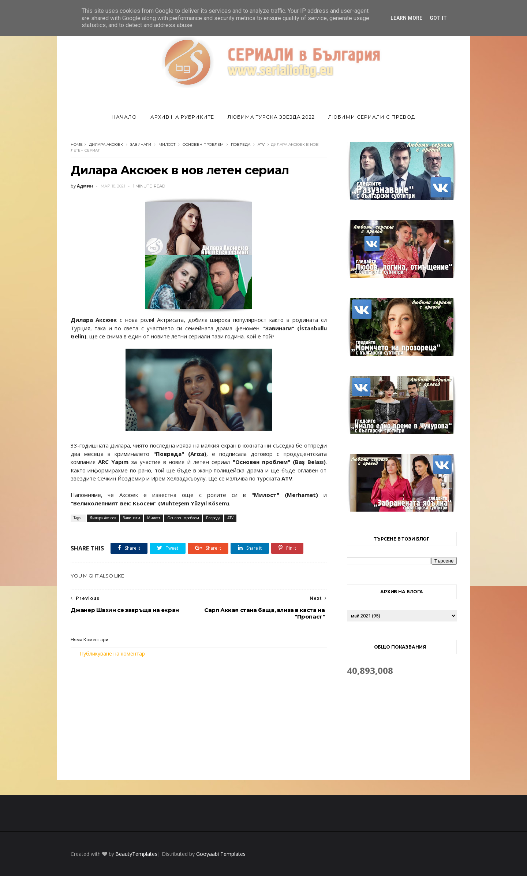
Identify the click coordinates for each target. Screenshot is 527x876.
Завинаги (140, 144)
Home (77, 144)
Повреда (240, 144)
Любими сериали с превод (371, 117)
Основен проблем (203, 144)
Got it (438, 18)
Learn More (406, 18)
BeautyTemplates (136, 853)
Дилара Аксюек (106, 144)
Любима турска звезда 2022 (271, 117)
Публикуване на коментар (112, 653)
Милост (166, 144)
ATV (261, 144)
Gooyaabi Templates (221, 853)
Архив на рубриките (182, 117)
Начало (124, 117)
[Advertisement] (199, 718)
